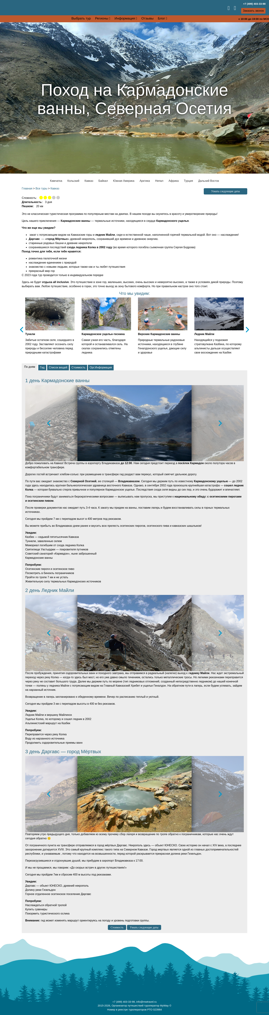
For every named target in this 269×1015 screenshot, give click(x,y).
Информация (124, 18)
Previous (21, 329)
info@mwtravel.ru (146, 1001)
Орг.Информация (101, 367)
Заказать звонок (253, 10)
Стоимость (78, 367)
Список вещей (58, 367)
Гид (42, 367)
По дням (29, 366)
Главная (27, 188)
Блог (161, 18)
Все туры (41, 188)
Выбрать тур (81, 18)
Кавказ (54, 188)
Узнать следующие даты (225, 191)
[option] (134, 423)
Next (247, 329)
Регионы (101, 18)
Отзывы (147, 18)
